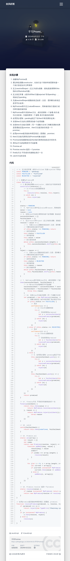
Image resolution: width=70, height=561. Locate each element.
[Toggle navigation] (61, 4)
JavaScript (15, 533)
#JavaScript (27, 533)
